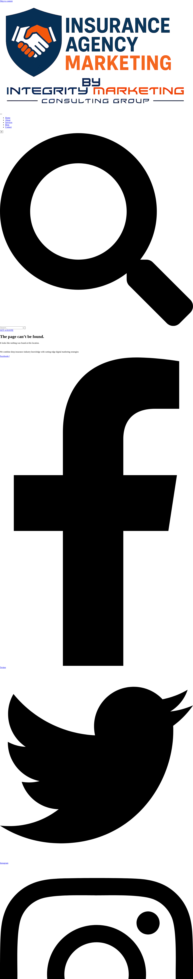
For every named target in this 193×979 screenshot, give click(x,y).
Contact (8, 127)
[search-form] (11, 327)
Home (7, 118)
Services (8, 122)
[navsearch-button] (96, 325)
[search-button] (25, 327)
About (7, 120)
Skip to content (6, 1)
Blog (7, 125)
